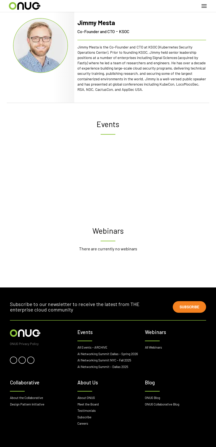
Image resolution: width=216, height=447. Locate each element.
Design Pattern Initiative (27, 404)
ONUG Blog (152, 398)
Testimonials (86, 410)
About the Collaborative (26, 398)
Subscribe (189, 307)
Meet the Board (88, 404)
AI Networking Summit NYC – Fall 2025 (104, 360)
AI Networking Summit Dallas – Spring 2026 (107, 354)
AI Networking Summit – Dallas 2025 (102, 367)
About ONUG (86, 398)
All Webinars (153, 347)
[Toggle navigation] (204, 6)
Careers (82, 423)
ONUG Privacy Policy (24, 344)
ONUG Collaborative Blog (162, 404)
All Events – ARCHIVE (92, 347)
